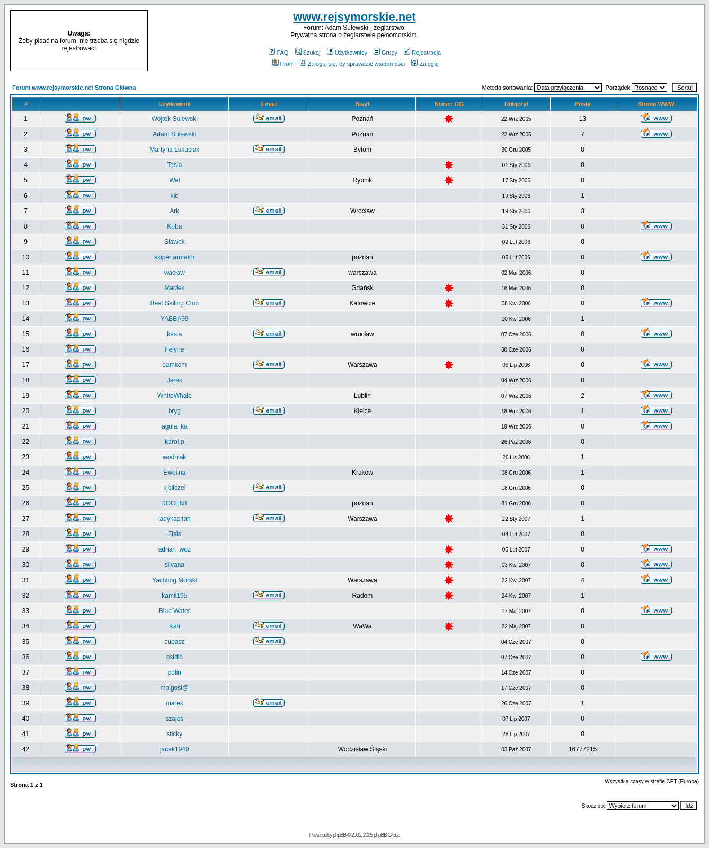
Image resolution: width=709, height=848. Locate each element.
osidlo (174, 657)
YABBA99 (174, 318)
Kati (174, 626)
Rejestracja (422, 52)
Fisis (174, 534)
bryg (175, 411)
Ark (174, 211)
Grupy (385, 52)
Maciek (174, 288)
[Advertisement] (623, 41)
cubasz (174, 641)
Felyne (174, 349)
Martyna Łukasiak (174, 149)
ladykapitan (174, 518)
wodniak (174, 457)
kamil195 (174, 595)
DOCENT (174, 503)
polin (174, 672)
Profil (283, 63)
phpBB (339, 835)
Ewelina (174, 472)
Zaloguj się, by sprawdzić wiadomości (352, 63)
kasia (174, 334)
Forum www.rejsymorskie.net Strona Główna (74, 87)
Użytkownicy (347, 52)
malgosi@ (175, 688)
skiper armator (174, 257)
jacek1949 (174, 749)
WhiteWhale (174, 395)
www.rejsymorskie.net (354, 16)
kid (175, 195)
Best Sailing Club (174, 303)
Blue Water (174, 611)
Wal (174, 180)
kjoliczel (174, 488)
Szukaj (308, 52)
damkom (174, 365)
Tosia (174, 165)
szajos (174, 718)
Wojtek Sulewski (175, 119)
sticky (174, 734)
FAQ (278, 52)
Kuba (174, 226)
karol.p (174, 441)
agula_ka (175, 426)
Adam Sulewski (174, 134)
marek (174, 703)
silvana (174, 565)
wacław (174, 272)
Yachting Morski (174, 580)
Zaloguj (424, 63)
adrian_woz (174, 549)
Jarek (174, 380)
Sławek (174, 242)
